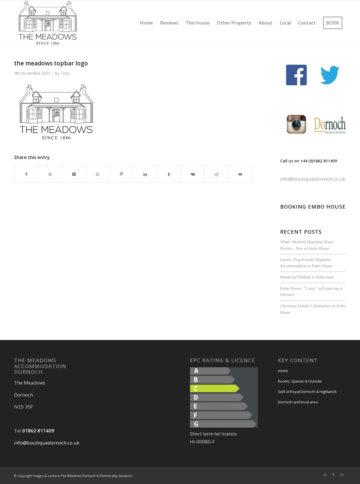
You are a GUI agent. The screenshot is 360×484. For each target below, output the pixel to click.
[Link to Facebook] (333, 474)
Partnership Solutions (116, 476)
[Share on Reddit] (216, 174)
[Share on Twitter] (50, 174)
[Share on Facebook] (26, 174)
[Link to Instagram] (342, 474)
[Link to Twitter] (325, 474)
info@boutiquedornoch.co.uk (312, 179)
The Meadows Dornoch (78, 476)
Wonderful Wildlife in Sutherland (307, 277)
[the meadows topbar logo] (47, 22)
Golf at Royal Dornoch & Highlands (307, 391)
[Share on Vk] (192, 174)
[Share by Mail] (240, 174)
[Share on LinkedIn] (145, 174)
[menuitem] (146, 22)
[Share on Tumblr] (169, 174)
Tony (65, 73)
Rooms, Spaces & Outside (300, 381)
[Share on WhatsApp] (97, 174)
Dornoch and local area (298, 402)
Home (283, 370)
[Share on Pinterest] (121, 174)
